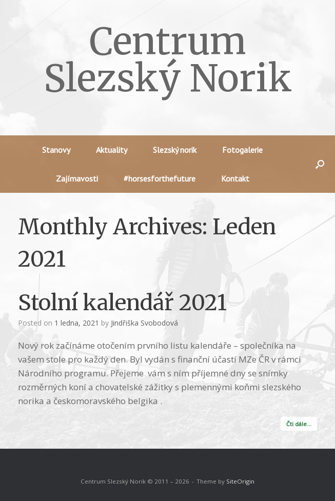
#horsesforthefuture (159, 178)
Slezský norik (174, 150)
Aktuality (111, 150)
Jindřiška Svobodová (144, 323)
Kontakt (235, 178)
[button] (320, 164)
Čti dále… (298, 424)
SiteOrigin (240, 481)
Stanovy (56, 150)
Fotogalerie (242, 150)
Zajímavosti (77, 178)
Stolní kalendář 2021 (122, 302)
